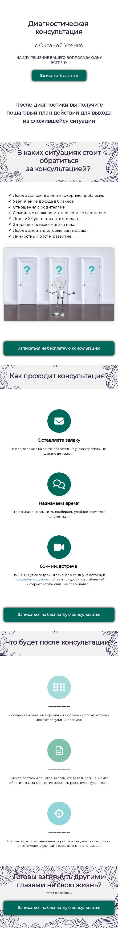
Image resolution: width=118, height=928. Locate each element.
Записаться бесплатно (59, 75)
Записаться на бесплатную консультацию (59, 348)
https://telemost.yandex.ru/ (34, 579)
